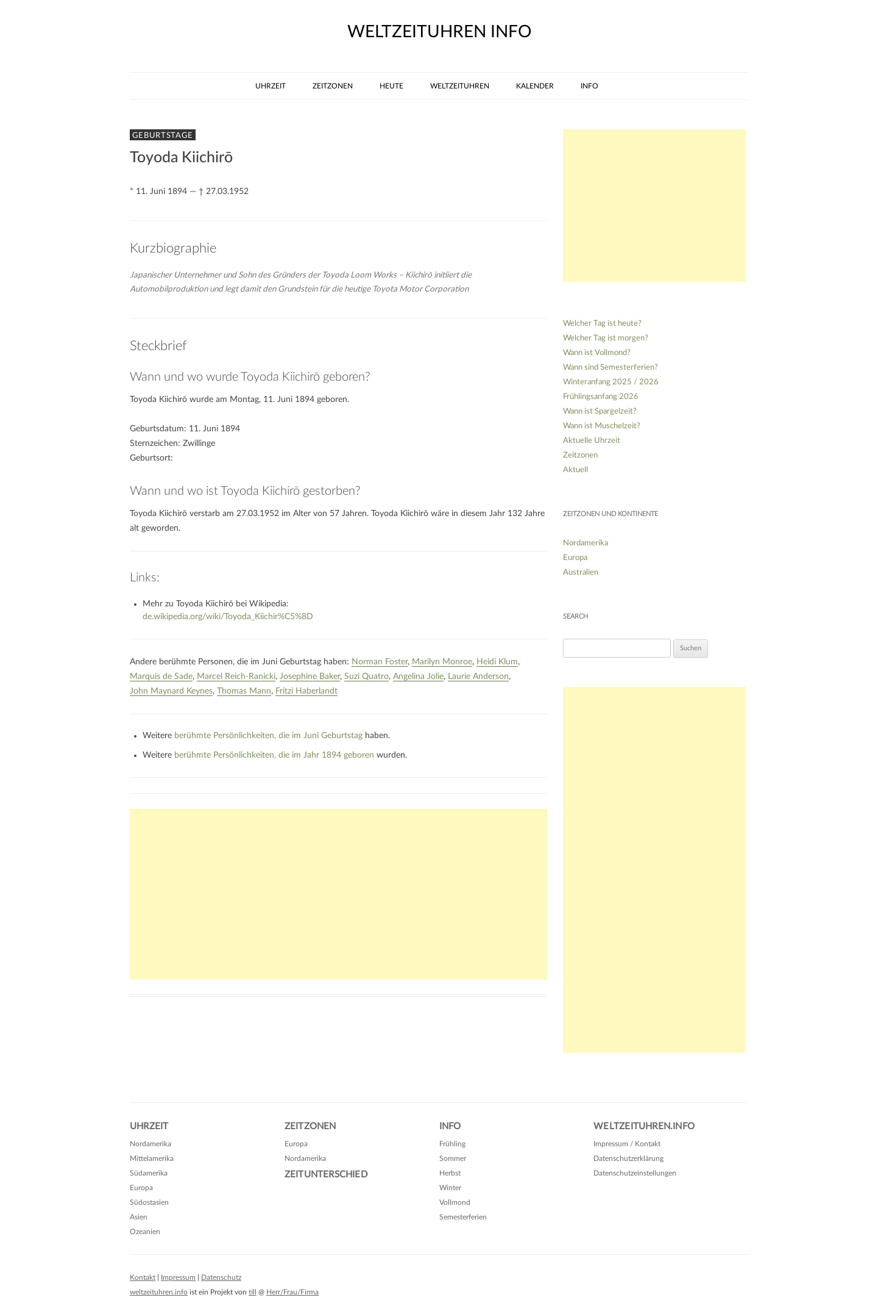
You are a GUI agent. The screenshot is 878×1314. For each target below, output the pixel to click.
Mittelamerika (152, 1158)
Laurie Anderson (478, 676)
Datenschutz (221, 1277)
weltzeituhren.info (159, 1292)
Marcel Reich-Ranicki (236, 676)
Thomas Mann (244, 691)
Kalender (535, 86)
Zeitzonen (333, 86)
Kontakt (142, 1277)
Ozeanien (145, 1231)
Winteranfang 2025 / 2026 (611, 382)
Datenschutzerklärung (628, 1158)
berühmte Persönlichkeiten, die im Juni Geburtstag (268, 735)
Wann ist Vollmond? (597, 353)
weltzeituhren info (439, 31)
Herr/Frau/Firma (292, 1292)
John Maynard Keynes (171, 691)
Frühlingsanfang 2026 (601, 397)
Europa (575, 558)
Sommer (452, 1158)
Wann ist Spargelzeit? (600, 411)
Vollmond (454, 1202)
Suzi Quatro (366, 676)
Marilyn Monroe (442, 662)
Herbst (450, 1173)
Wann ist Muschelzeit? (601, 426)
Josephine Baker (310, 676)
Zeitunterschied (326, 1174)
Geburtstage (163, 135)
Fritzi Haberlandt (306, 691)
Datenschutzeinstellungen (634, 1173)
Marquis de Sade (161, 676)
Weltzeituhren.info (644, 1126)
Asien (138, 1217)
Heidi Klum (497, 662)
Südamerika (149, 1173)
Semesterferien (463, 1217)
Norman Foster (380, 662)
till (253, 1292)
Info (589, 86)
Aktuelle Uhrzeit (591, 441)
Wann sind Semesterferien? (610, 368)
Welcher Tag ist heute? (602, 324)
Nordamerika (585, 543)
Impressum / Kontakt (626, 1143)
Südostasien (149, 1202)
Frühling (452, 1143)
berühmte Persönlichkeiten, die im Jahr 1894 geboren (274, 755)
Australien (580, 572)
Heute (391, 86)
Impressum (178, 1277)
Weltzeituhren (459, 86)
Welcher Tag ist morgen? (605, 338)
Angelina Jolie (418, 676)
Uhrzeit (270, 86)
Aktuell (575, 470)
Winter (450, 1187)
